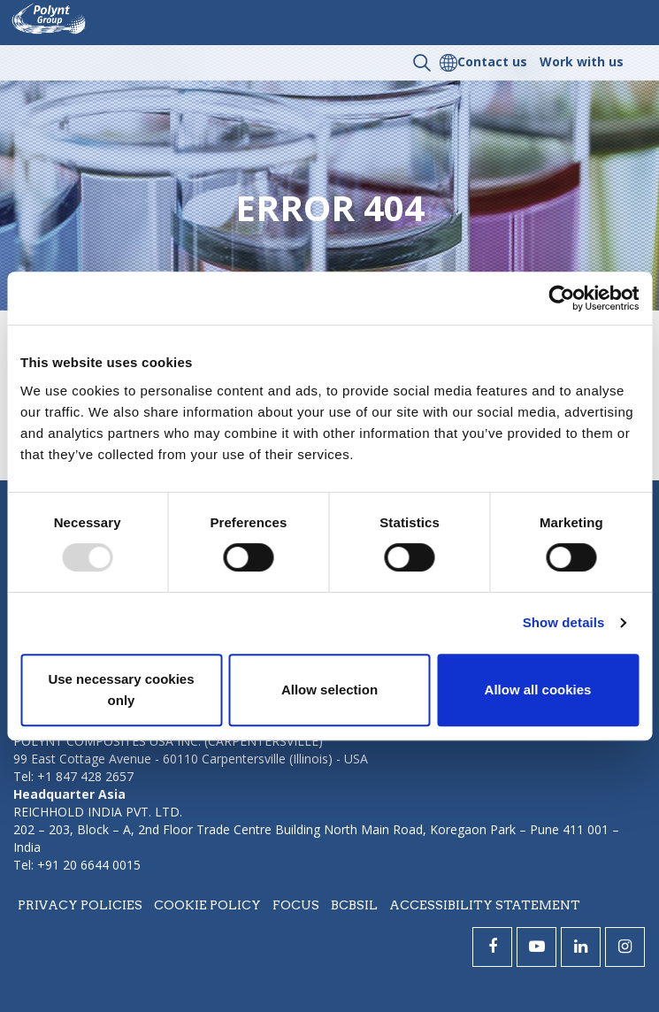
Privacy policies (80, 905)
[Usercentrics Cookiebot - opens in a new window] (561, 298)
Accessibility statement (484, 905)
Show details (564, 622)
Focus (295, 905)
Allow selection (329, 689)
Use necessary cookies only (121, 689)
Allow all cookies (538, 689)
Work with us (582, 61)
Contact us (492, 61)
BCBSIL (354, 905)
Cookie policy (207, 905)
